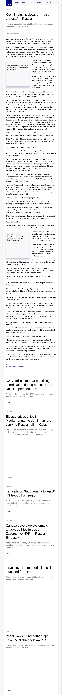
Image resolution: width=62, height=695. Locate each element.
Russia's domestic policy (18, 366)
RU (31, 2)
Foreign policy (9, 366)
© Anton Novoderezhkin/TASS (12, 33)
